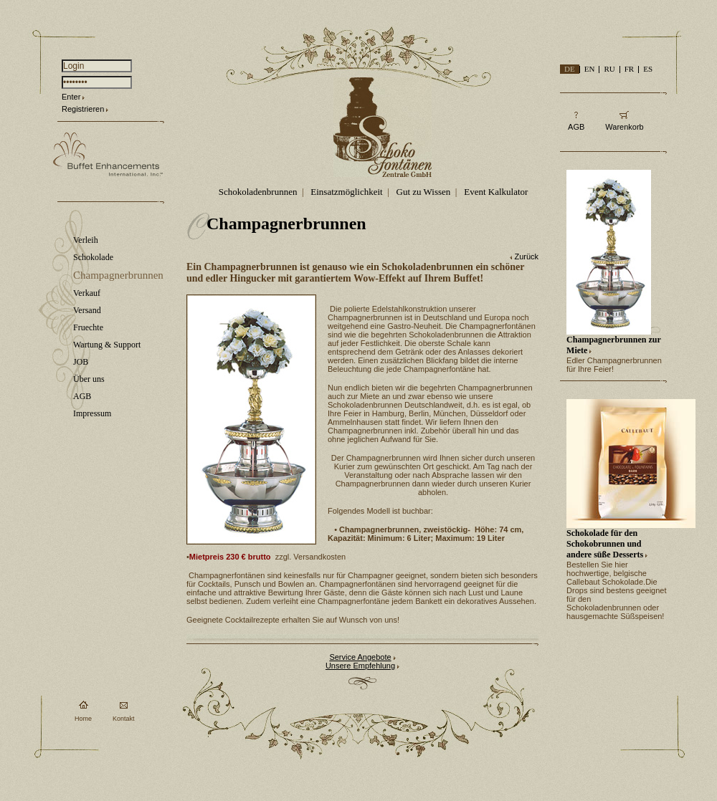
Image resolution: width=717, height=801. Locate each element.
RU (609, 68)
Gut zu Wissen (424, 191)
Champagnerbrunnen (118, 275)
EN (589, 68)
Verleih (85, 240)
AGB (82, 396)
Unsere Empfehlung (360, 665)
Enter (71, 96)
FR (629, 68)
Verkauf (86, 293)
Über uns (89, 379)
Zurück (526, 256)
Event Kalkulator (496, 191)
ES (647, 68)
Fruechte (88, 327)
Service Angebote (360, 657)
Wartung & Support (107, 345)
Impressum (92, 413)
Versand (87, 310)
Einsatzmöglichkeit (346, 191)
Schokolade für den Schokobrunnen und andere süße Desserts (604, 544)
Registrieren (83, 109)
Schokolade (93, 257)
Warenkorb (624, 127)
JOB (80, 362)
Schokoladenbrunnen (258, 191)
